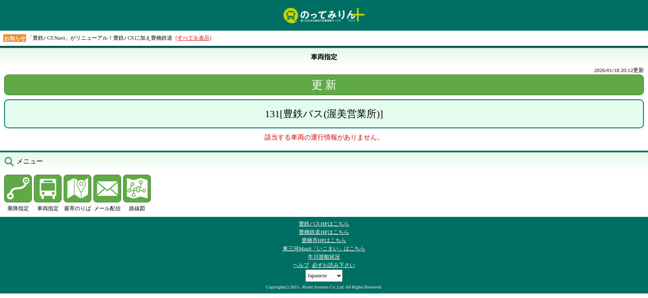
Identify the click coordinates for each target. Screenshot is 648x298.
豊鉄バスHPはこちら (324, 224)
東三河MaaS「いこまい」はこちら (324, 248)
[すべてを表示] (194, 38)
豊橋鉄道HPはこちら (324, 232)
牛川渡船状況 (324, 257)
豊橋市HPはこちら (324, 240)
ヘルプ (301, 265)
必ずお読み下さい (333, 265)
